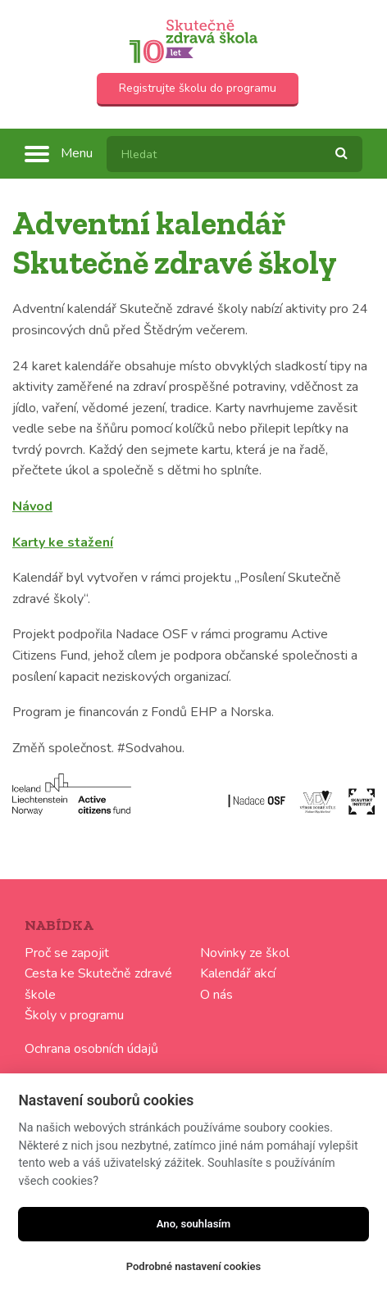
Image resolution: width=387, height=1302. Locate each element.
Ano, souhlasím (194, 1224)
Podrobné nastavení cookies (194, 1266)
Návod (32, 506)
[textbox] (234, 154)
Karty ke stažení (62, 542)
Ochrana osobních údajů (91, 1049)
